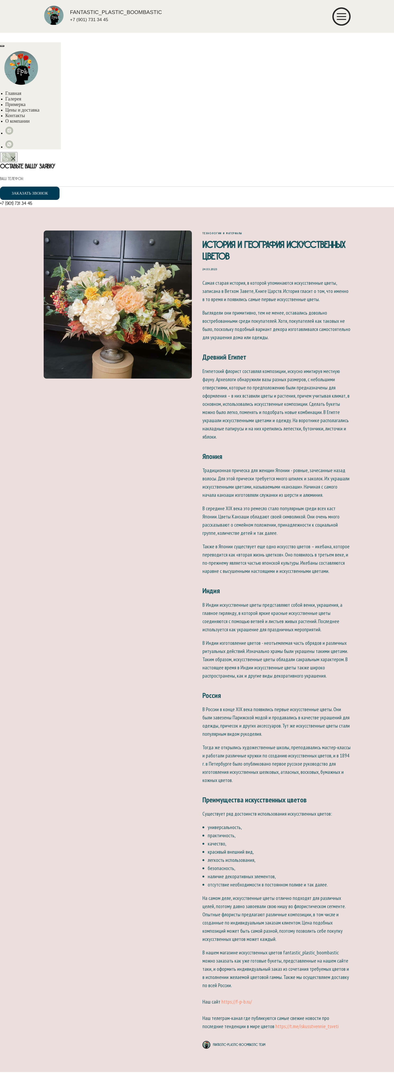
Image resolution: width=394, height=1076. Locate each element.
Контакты (15, 115)
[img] (54, 15)
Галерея (13, 99)
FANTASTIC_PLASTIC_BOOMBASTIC (116, 12)
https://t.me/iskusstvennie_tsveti (307, 1028)
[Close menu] (2, 46)
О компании (17, 121)
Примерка (15, 104)
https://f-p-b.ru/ (236, 1003)
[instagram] (9, 133)
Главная (13, 93)
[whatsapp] (9, 147)
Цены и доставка (22, 110)
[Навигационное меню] (5, 37)
